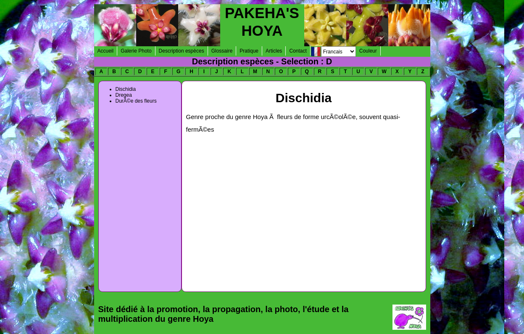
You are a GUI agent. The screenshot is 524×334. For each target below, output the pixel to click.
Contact (297, 51)
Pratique (249, 51)
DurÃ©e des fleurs (136, 101)
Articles (274, 51)
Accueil (105, 51)
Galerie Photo (136, 51)
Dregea (124, 95)
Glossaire (222, 51)
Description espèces (181, 51)
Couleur (368, 51)
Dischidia (126, 89)
